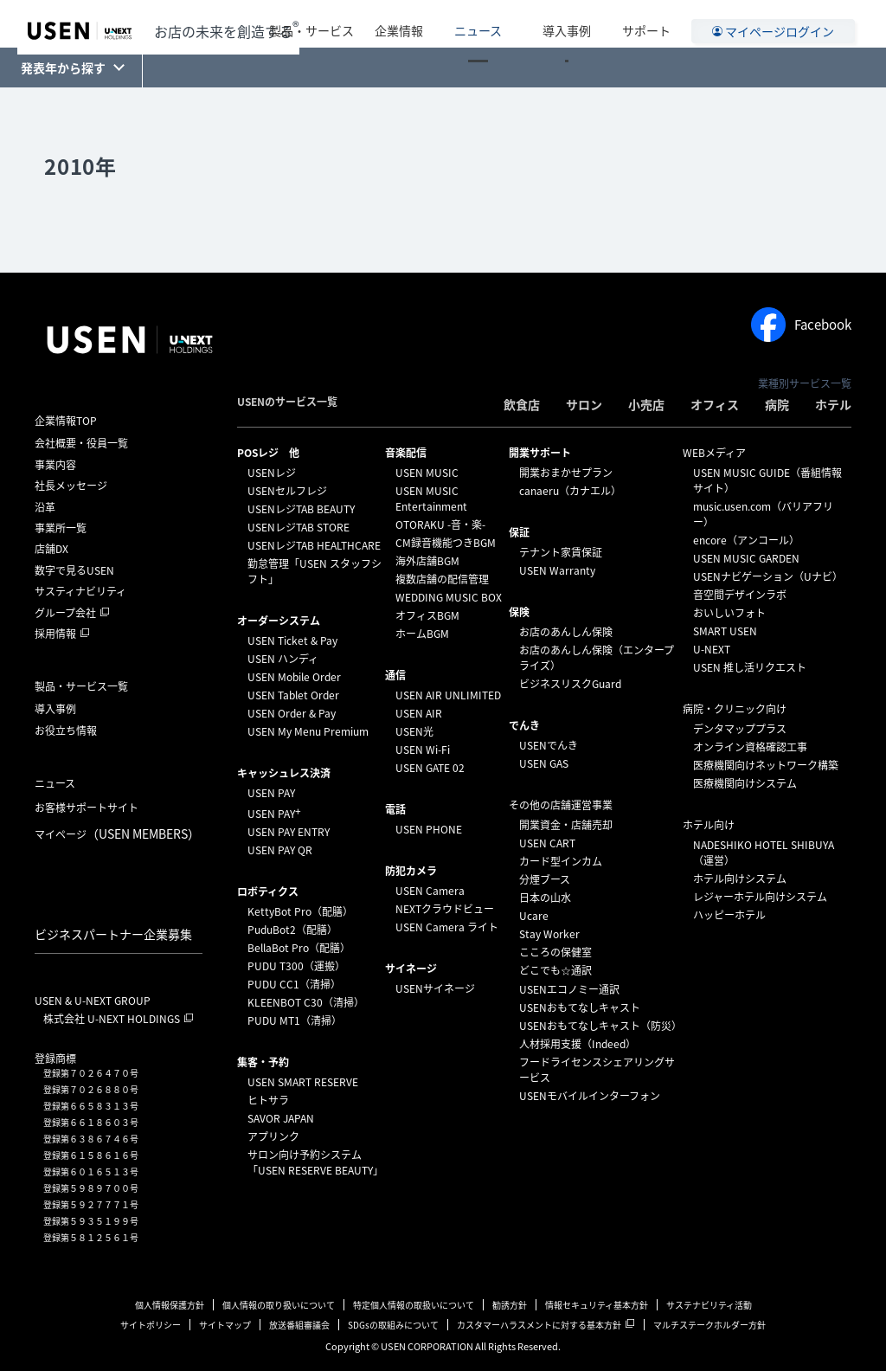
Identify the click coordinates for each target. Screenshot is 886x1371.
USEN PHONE (428, 829)
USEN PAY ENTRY (288, 832)
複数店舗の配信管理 (442, 579)
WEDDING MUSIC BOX (448, 597)
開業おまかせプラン (566, 472)
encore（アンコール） (746, 540)
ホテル (833, 404)
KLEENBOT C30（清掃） (305, 1002)
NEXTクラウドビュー (444, 909)
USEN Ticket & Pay (292, 640)
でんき (524, 725)
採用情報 (55, 634)
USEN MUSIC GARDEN (746, 558)
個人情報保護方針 (169, 1304)
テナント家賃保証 (560, 552)
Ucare (534, 916)
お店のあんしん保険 (566, 632)
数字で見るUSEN (74, 570)
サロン (584, 404)
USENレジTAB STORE (298, 527)
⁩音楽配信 (406, 452)
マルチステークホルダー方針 (709, 1324)
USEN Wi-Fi (422, 749)
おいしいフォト (729, 613)
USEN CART (547, 843)
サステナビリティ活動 (709, 1304)
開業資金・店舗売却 (566, 825)
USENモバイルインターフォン (589, 1096)
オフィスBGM (427, 615)
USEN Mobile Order (294, 677)
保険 (519, 612)
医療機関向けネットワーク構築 (765, 765)
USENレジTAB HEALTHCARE (314, 545)
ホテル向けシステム (739, 878)
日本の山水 (545, 897)
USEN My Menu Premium (308, 731)
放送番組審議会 (299, 1324)
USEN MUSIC (427, 472)
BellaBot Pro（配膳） (298, 948)
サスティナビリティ (80, 591)
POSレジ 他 (268, 452)
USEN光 (414, 731)
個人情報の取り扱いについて (278, 1304)
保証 (519, 532)
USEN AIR (418, 713)
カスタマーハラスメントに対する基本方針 (539, 1324)
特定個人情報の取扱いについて (413, 1304)
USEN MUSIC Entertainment (431, 498)
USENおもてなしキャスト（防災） (600, 1025)
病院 (777, 404)
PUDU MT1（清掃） (294, 1020)
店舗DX (51, 549)
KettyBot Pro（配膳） (300, 911)
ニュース (508, 23)
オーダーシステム (278, 620)
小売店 (646, 404)
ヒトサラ (268, 1100)
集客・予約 (263, 1062)
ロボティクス (268, 891)
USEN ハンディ (282, 658)
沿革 (45, 507)
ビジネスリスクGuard (570, 684)
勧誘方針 (509, 1304)
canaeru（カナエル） (570, 491)
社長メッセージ (71, 486)
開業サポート (540, 452)
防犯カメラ (411, 871)
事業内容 (55, 465)
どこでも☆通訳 (555, 970)
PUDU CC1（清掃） (294, 984)
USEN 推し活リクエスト (749, 667)
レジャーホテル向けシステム (760, 896)
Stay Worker (549, 934)
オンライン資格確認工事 (750, 747)
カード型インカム (560, 861)
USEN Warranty (557, 570)
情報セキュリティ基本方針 (596, 1304)
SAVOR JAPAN (280, 1118)
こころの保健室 (555, 952)
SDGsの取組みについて (393, 1324)
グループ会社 (65, 613)
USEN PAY (271, 793)
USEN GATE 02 (430, 768)
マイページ (117, 833)
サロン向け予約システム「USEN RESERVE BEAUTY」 (315, 1162)
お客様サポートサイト (86, 807)
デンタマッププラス (739, 729)
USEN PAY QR (279, 850)
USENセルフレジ (287, 491)
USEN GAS (543, 763)
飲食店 (522, 404)
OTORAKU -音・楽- (440, 524)
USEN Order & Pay (291, 713)
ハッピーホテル (729, 915)
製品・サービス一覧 (81, 686)
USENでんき (548, 745)
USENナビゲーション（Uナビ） (768, 576)
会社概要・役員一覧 (81, 443)
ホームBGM (422, 633)
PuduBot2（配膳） (292, 929)
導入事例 (577, 23)
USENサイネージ (435, 988)
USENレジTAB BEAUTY (301, 509)
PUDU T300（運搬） (296, 966)
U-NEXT (711, 649)
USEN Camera (430, 890)
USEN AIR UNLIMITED (448, 695)
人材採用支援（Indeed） (577, 1044)
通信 (395, 675)
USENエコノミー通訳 (569, 989)
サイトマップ (225, 1324)
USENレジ (271, 472)
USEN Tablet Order (293, 695)
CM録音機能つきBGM (445, 542)
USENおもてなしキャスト (579, 1007)
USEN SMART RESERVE (302, 1082)
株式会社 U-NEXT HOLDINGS (111, 1019)
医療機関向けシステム (745, 783)
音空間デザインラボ (739, 594)
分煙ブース (544, 879)
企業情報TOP (66, 420)
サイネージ (411, 968)
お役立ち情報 (66, 730)
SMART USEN (725, 631)
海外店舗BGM (427, 561)
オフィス (714, 404)
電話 (395, 809)
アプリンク (273, 1136)
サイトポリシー (150, 1324)
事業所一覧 (61, 528)
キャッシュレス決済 (284, 773)
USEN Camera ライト (446, 927)
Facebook (801, 324)
